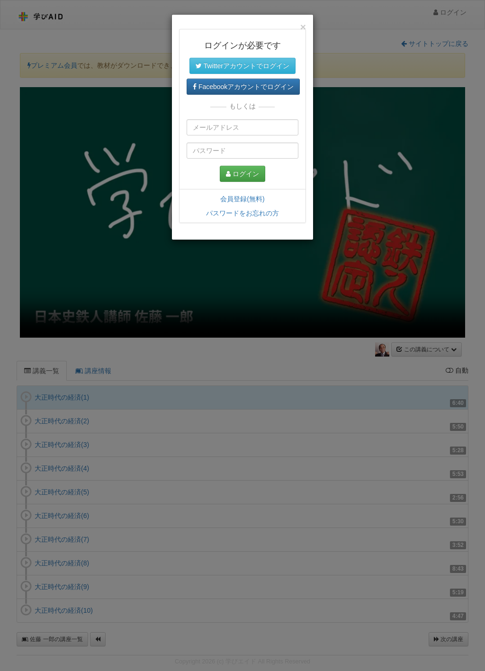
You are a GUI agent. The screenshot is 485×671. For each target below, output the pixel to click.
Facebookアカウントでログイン (243, 86)
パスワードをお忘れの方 (242, 213)
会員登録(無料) (242, 199)
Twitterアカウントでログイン (242, 66)
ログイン (242, 174)
